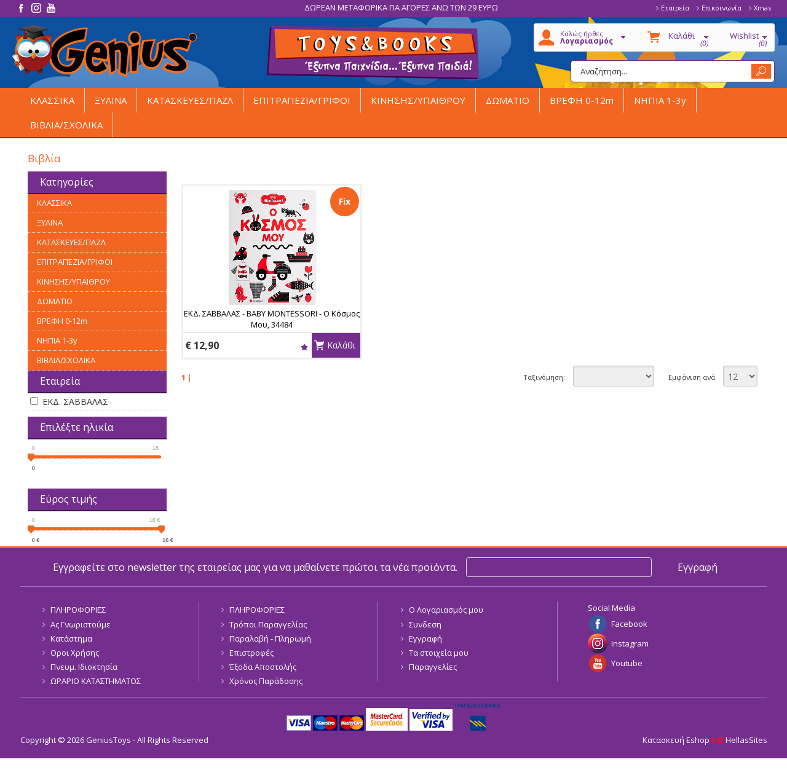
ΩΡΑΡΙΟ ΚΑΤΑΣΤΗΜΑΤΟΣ (95, 680)
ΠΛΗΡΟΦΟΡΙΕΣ (78, 609)
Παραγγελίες (433, 666)
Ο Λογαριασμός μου (446, 609)
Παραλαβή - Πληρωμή (270, 638)
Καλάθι (341, 345)
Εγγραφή (425, 638)
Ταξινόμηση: (544, 377)
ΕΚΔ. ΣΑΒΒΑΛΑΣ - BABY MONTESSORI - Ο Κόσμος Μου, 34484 (272, 319)
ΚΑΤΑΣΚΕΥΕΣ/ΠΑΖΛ (190, 100)
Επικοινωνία (722, 7)
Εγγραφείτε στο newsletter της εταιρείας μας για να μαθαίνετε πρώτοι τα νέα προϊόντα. (255, 567)
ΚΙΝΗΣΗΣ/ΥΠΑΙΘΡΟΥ (418, 100)
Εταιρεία (675, 7)
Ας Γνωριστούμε (80, 624)
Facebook (629, 623)
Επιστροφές (251, 652)
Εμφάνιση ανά (691, 377)
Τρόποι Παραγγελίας (268, 624)
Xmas (762, 7)
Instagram (630, 643)
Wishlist (304, 347)
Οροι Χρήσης (74, 652)
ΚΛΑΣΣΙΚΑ (52, 100)
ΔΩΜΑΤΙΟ (507, 100)
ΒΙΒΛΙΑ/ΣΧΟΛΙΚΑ (66, 125)
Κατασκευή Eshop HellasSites (705, 739)
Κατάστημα (71, 638)
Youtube (627, 663)
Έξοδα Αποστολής (262, 666)
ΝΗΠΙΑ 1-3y (660, 100)
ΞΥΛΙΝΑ (111, 100)
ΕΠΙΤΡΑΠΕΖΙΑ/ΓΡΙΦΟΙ (301, 100)
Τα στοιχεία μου (439, 652)
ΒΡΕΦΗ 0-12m (582, 100)
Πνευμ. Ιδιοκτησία (83, 666)
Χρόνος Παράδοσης (266, 680)
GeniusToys (104, 51)
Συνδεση (425, 624)
